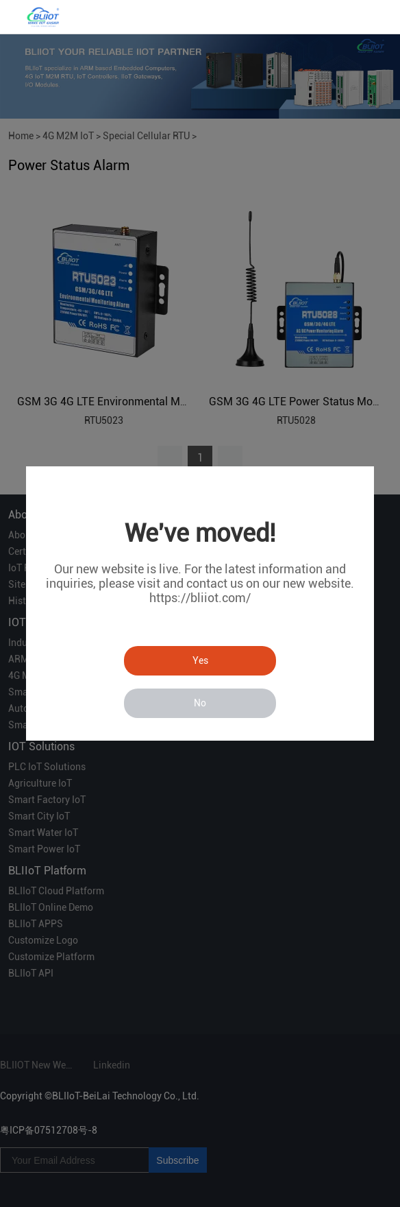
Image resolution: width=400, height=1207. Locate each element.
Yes (200, 660)
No (200, 702)
